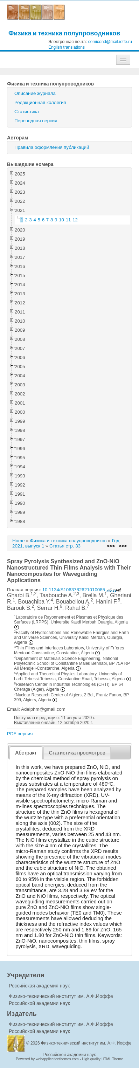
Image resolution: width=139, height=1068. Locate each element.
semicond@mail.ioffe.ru (110, 41)
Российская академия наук (39, 985)
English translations (66, 47)
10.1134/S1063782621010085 (81, 589)
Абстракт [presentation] (26, 753)
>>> (123, 546)
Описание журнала (35, 93)
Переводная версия (35, 120)
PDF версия (20, 733)
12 (75, 219)
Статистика (26, 111)
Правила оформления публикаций (51, 147)
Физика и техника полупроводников (64, 33)
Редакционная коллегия (40, 102)
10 (61, 219)
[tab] (26, 752)
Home (18, 540)
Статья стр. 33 (65, 546)
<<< (111, 546)
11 (68, 219)
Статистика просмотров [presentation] (77, 753)
